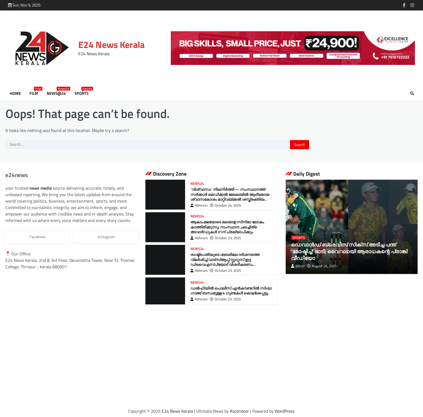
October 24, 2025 (225, 205)
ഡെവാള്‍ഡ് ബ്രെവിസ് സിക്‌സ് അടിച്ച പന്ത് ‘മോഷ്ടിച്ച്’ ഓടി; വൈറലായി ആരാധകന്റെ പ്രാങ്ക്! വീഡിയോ (349, 251)
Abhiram (199, 205)
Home (15, 93)
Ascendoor (239, 411)
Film (34, 93)
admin (298, 266)
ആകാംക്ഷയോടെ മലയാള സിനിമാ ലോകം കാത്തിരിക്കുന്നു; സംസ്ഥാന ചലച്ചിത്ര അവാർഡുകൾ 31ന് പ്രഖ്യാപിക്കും (227, 227)
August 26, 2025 (321, 266)
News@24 (57, 93)
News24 (197, 184)
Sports (82, 93)
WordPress (284, 411)
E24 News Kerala (111, 44)
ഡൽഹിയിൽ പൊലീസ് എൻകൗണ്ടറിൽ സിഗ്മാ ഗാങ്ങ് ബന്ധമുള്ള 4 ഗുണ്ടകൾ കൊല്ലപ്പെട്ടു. (231, 290)
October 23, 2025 (225, 238)
